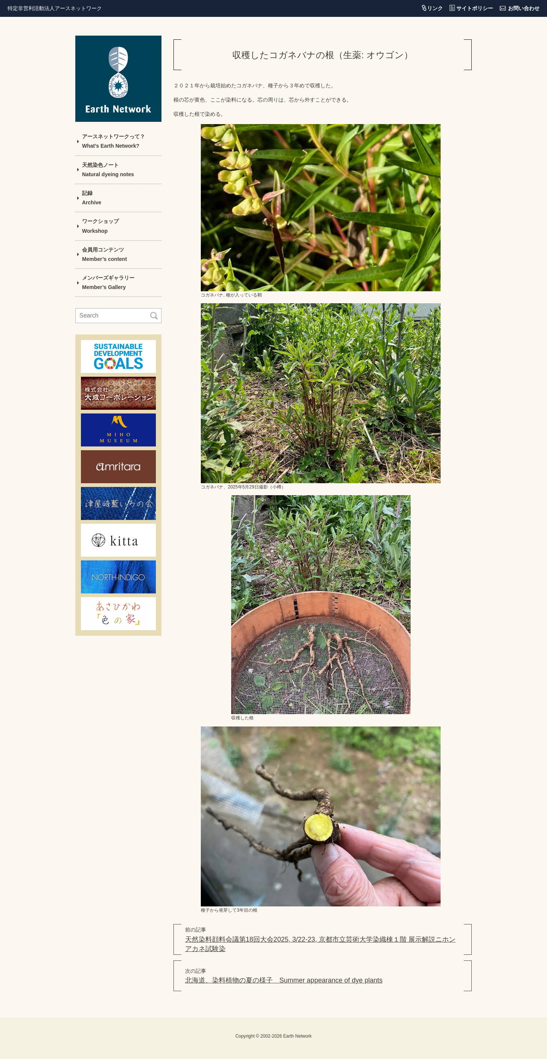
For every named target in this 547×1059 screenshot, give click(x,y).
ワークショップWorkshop (100, 226)
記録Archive (91, 197)
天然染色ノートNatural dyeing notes (108, 169)
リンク (435, 8)
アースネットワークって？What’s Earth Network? (113, 141)
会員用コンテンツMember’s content (104, 254)
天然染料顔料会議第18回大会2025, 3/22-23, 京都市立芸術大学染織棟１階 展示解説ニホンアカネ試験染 (320, 944)
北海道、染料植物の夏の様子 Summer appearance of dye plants (284, 980)
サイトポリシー (474, 8)
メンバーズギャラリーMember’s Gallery (108, 282)
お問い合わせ (524, 8)
